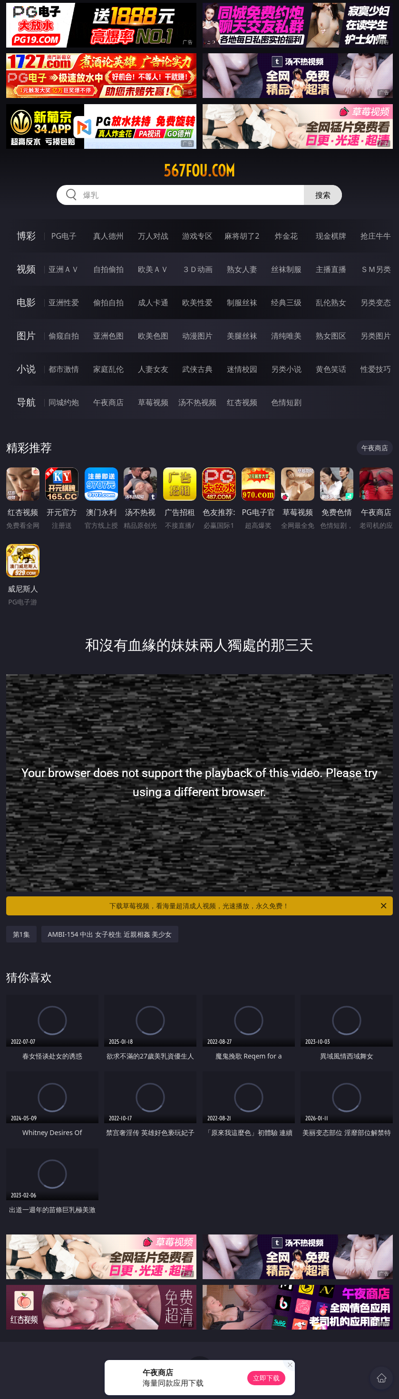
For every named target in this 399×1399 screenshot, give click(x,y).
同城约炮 (64, 402)
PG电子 (64, 236)
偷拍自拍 (108, 302)
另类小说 (286, 369)
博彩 (26, 235)
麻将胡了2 (241, 236)
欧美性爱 (197, 302)
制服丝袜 (242, 302)
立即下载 (266, 1377)
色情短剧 (286, 402)
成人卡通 (153, 302)
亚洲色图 (108, 335)
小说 (26, 368)
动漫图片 (197, 335)
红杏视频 (242, 402)
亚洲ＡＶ (64, 269)
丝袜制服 (286, 269)
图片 (26, 335)
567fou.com (199, 170)
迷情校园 (242, 369)
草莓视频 (153, 402)
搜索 (323, 195)
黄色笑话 (331, 369)
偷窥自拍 (64, 335)
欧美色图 (153, 335)
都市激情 (64, 369)
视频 (26, 268)
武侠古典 (197, 369)
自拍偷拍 (108, 269)
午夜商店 (108, 402)
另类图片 (375, 335)
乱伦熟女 (331, 302)
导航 (26, 402)
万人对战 (153, 236)
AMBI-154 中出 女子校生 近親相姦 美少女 (110, 934)
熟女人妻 (242, 269)
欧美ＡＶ (153, 269)
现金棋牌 (331, 236)
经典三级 (286, 302)
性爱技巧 (375, 369)
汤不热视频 (197, 402)
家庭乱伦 (108, 369)
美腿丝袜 (242, 335)
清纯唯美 (286, 335)
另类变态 (375, 302)
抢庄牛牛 (375, 236)
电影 (26, 302)
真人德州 (108, 236)
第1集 (21, 934)
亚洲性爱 (64, 302)
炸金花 (286, 236)
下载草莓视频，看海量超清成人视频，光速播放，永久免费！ (248, 906)
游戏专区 (197, 236)
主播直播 (331, 269)
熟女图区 (331, 335)
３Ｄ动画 (197, 269)
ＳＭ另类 (375, 269)
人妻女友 (153, 369)
